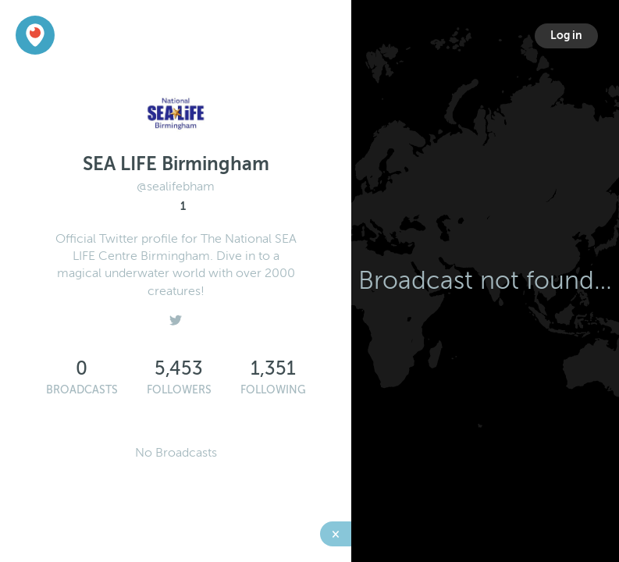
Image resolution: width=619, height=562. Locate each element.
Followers (179, 390)
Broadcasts (82, 390)
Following (273, 390)
